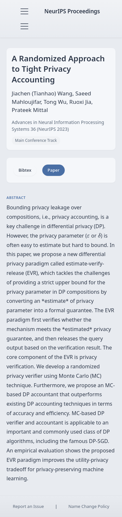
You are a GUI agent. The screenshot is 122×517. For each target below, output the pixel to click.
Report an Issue (28, 506)
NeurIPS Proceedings (72, 11)
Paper (53, 170)
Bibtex (25, 170)
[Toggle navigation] (24, 11)
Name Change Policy (88, 506)
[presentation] (88, 236)
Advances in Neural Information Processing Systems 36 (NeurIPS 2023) (58, 125)
